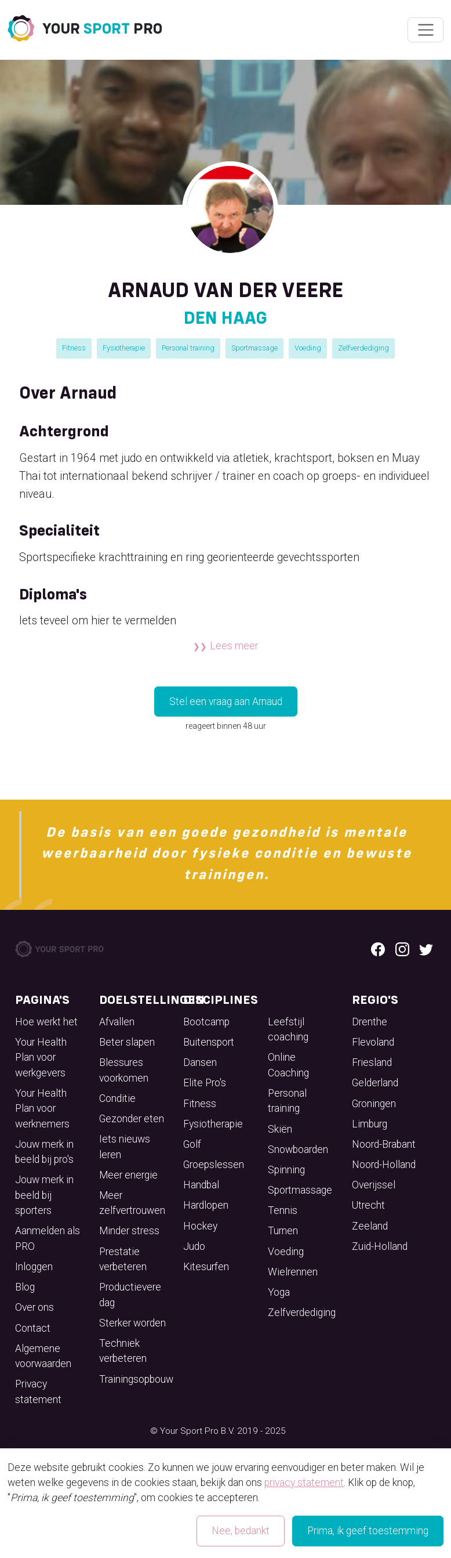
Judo (194, 1246)
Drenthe (369, 1022)
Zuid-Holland (380, 1246)
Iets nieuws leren (124, 1146)
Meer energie (128, 1175)
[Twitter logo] (426, 949)
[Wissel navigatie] (425, 30)
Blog (25, 1287)
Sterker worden (132, 1323)
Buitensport (208, 1042)
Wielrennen (293, 1272)
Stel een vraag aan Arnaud (225, 701)
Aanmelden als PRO (47, 1238)
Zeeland (370, 1226)
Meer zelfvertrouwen (132, 1203)
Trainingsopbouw (136, 1379)
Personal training (188, 348)
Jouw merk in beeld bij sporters (44, 1195)
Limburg (369, 1124)
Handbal (201, 1185)
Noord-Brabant (384, 1144)
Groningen (374, 1103)
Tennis (282, 1210)
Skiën (280, 1129)
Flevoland (373, 1042)
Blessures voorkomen (123, 1070)
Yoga (279, 1292)
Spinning (286, 1170)
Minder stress (129, 1231)
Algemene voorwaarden (43, 1356)
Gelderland (375, 1083)
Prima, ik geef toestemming (367, 1531)
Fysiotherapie (124, 348)
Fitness (74, 348)
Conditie (117, 1098)
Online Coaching (288, 1064)
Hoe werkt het (46, 1022)
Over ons (34, 1307)
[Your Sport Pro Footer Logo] (60, 948)
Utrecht (368, 1205)
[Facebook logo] (378, 949)
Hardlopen (205, 1205)
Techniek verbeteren (123, 1351)
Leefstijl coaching (288, 1029)
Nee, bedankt (241, 1531)
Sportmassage (254, 348)
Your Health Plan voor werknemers (42, 1108)
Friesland (372, 1062)
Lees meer (234, 646)
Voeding (307, 348)
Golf (192, 1144)
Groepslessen (213, 1164)
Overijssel (373, 1185)
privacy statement (304, 1482)
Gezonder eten (131, 1119)
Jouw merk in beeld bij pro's (44, 1151)
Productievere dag (130, 1294)
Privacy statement (38, 1391)
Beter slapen (127, 1042)
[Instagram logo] (402, 949)
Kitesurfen (206, 1267)
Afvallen (116, 1022)
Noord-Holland (384, 1164)
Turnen (283, 1231)
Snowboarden (298, 1149)
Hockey (200, 1226)
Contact (32, 1328)
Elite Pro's (204, 1083)
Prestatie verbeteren (123, 1259)
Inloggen (34, 1267)
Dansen (200, 1062)
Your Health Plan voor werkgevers (41, 1057)
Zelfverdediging (363, 348)
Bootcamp (206, 1022)
